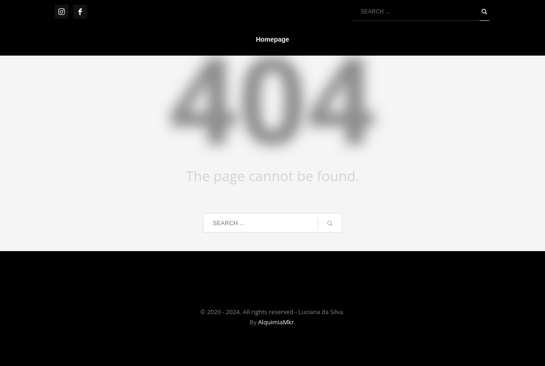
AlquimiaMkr (276, 322)
